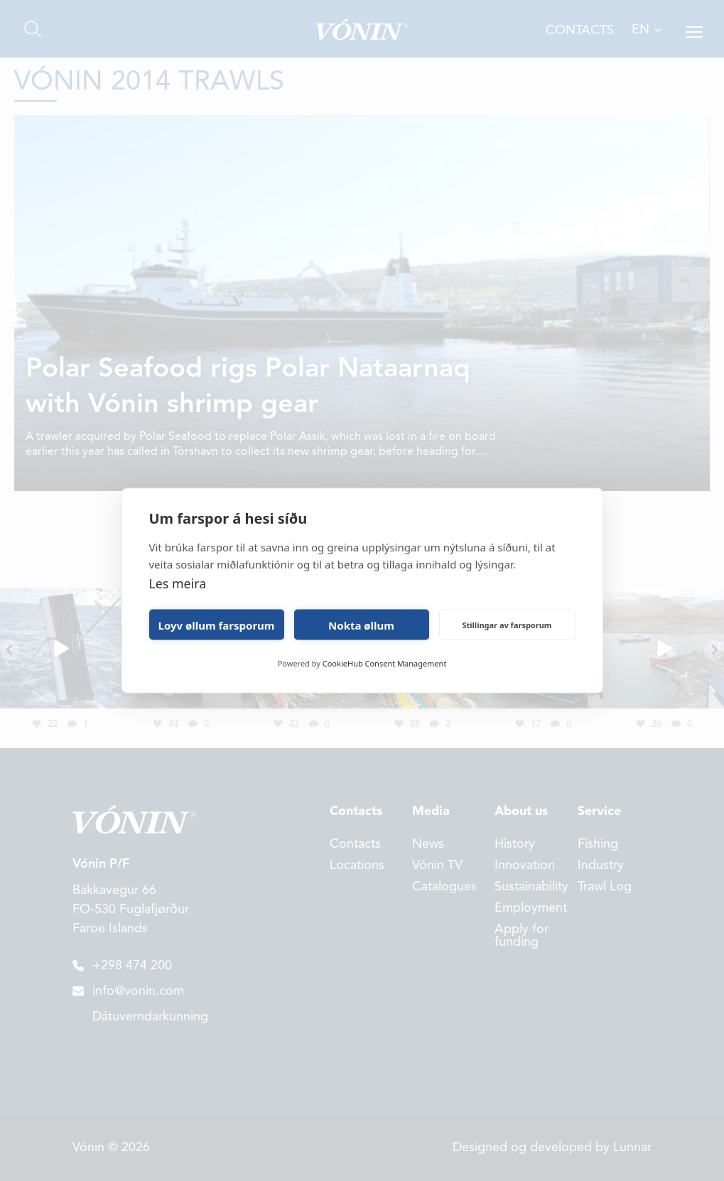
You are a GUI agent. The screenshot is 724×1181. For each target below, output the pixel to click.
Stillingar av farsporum (506, 624)
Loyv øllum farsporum (216, 625)
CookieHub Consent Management (385, 663)
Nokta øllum (361, 625)
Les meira (178, 583)
